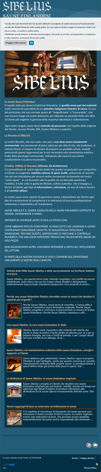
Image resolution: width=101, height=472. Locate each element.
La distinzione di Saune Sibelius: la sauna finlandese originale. (42, 378)
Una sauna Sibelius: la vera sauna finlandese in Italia (36, 324)
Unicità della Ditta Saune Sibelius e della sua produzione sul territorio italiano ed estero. (50, 272)
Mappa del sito (87, 458)
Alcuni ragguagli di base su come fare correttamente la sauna (41, 406)
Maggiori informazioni (16, 42)
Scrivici (75, 458)
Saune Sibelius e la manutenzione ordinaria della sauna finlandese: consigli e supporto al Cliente (50, 351)
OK (31, 42)
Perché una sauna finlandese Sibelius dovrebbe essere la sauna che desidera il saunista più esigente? (51, 298)
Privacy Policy (90, 468)
